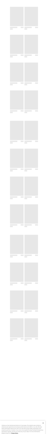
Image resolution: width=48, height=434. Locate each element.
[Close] (43, 426)
